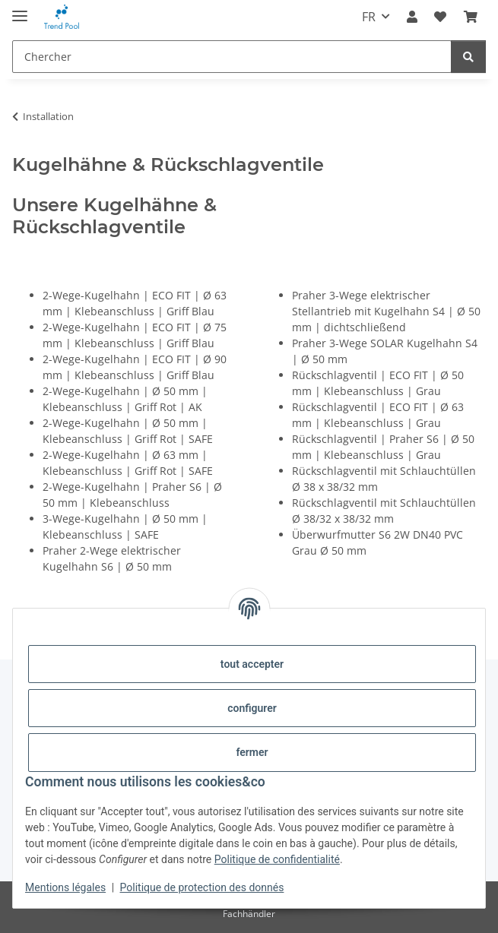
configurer (252, 708)
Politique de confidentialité (277, 859)
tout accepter (252, 664)
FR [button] (369, 16)
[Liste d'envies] (440, 17)
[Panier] (470, 17)
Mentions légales (65, 887)
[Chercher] (232, 56)
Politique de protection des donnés (202, 887)
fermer (252, 752)
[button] (412, 17)
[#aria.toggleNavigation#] (19, 9)
